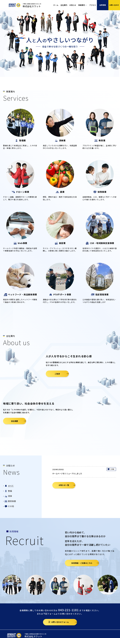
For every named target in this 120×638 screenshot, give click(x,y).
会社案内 (63, 5)
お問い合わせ (114, 5)
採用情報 (102, 5)
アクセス (92, 5)
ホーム (55, 5)
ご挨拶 (57, 374)
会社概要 (14, 421)
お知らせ (72, 5)
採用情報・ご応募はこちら (81, 563)
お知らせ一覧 (64, 485)
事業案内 (81, 5)
